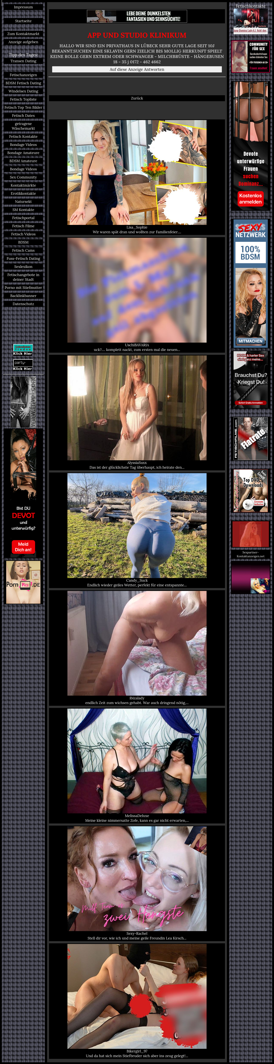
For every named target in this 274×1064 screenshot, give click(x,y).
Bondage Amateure (23, 152)
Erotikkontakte (23, 193)
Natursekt (23, 201)
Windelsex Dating (23, 91)
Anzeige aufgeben (23, 42)
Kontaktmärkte (23, 185)
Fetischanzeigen (23, 75)
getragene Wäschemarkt (23, 126)
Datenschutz (23, 304)
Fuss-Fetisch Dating (23, 258)
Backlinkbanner (23, 295)
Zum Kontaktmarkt (23, 33)
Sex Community (23, 177)
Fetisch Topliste (23, 99)
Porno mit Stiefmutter (23, 287)
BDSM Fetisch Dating (23, 83)
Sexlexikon (23, 266)
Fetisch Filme (23, 226)
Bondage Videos (23, 144)
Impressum (23, 7)
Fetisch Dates (23, 115)
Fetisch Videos (23, 234)
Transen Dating (23, 61)
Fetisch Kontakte (23, 136)
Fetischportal (23, 217)
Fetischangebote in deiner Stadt (23, 277)
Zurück (137, 98)
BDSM (23, 242)
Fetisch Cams (23, 250)
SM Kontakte (23, 209)
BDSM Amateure (23, 161)
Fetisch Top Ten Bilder (23, 107)
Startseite (23, 21)
